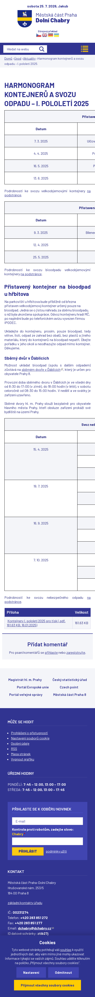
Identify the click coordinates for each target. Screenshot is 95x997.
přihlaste (51, 652)
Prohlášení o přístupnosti (29, 733)
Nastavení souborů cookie (30, 738)
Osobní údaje (20, 743)
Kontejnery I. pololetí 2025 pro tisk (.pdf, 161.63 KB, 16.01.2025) (36, 623)
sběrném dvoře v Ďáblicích (42, 369)
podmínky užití (56, 851)
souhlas (65, 950)
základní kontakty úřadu (25, 903)
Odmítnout (63, 972)
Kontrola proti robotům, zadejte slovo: (43, 831)
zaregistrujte (75, 652)
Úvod (17, 58)
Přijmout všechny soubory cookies (47, 985)
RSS (14, 748)
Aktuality (29, 58)
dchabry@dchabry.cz (36, 928)
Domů (8, 58)
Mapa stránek (21, 754)
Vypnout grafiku (22, 759)
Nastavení (31, 972)
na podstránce (31, 274)
